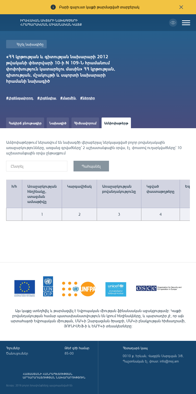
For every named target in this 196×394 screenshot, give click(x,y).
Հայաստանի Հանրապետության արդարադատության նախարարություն (54, 375)
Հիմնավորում (85, 123)
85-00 (69, 353)
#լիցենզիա (46, 97)
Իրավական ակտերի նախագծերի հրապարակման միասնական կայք (51, 23)
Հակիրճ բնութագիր (25, 123)
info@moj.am (169, 361)
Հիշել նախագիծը (29, 44)
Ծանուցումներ (17, 353)
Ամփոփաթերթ (116, 123)
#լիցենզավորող (19, 97)
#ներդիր (87, 97)
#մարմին (68, 97)
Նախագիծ (57, 123)
